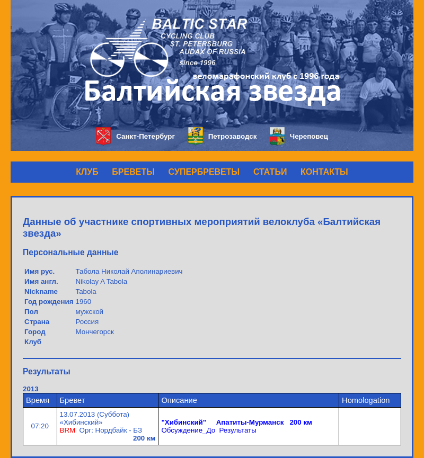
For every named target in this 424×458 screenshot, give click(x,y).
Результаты (238, 430)
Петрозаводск (222, 136)
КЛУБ (87, 171)
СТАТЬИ (270, 171)
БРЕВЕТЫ (133, 171)
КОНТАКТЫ (324, 171)
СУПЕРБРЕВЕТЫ (204, 171)
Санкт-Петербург (135, 136)
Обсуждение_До (188, 430)
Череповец (299, 136)
